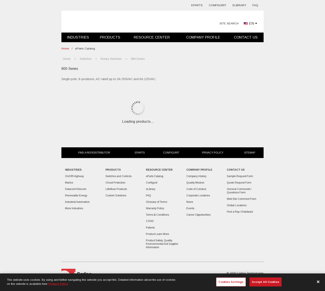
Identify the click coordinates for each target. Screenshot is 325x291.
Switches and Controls (118, 176)
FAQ (255, 5)
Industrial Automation (77, 201)
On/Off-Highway (74, 176)
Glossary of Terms (156, 201)
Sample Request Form (240, 176)
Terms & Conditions (157, 214)
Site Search (229, 23)
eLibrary (239, 5)
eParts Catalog (154, 176)
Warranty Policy (155, 208)
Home (65, 48)
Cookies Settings (230, 282)
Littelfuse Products (116, 189)
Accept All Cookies (265, 282)
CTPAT (150, 221)
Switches (86, 58)
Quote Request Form (239, 182)
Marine (69, 182)
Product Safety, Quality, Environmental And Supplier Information (162, 244)
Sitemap (249, 152)
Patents (150, 227)
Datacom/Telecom (75, 189)
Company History (196, 176)
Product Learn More (157, 234)
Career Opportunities (198, 214)
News (189, 201)
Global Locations (236, 205)
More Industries (74, 208)
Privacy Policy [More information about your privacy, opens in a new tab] (58, 283)
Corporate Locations (198, 195)
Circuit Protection (115, 182)
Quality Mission (195, 182)
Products (110, 37)
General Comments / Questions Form (239, 191)
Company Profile (203, 37)
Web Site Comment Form (241, 198)
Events (190, 208)
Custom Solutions (115, 195)
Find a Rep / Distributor (240, 211)
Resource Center (152, 37)
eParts (197, 5)
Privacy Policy (212, 152)
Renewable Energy (76, 195)
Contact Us (246, 37)
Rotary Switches (111, 58)
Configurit (217, 5)
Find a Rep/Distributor (94, 152)
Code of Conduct (196, 189)
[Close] (318, 282)
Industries (78, 37)
